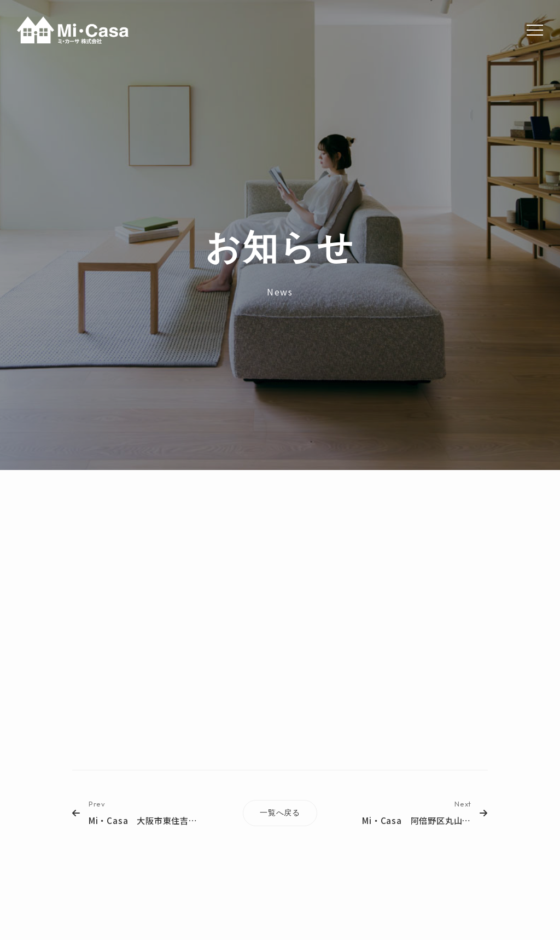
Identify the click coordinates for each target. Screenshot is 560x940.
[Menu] (535, 30)
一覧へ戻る (280, 812)
